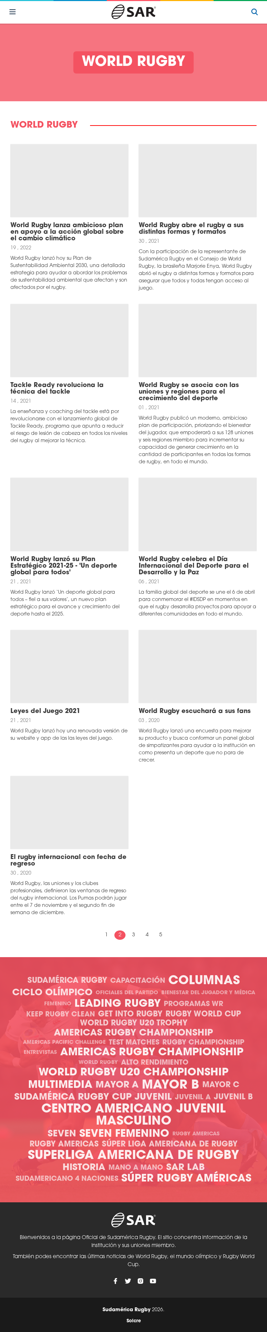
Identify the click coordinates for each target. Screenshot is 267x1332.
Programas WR (193, 1004)
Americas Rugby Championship (133, 1033)
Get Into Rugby (130, 1015)
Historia (84, 1167)
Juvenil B (233, 1097)
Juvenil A (193, 1097)
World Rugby (98, 1062)
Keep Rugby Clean (60, 1014)
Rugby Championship (203, 1042)
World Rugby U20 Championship (133, 1072)
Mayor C (220, 1085)
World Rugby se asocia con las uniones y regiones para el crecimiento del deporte (189, 392)
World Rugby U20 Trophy (133, 1024)
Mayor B (170, 1086)
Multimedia (60, 1085)
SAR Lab (185, 1167)
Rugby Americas (196, 1134)
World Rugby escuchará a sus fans (195, 711)
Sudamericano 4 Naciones (67, 1179)
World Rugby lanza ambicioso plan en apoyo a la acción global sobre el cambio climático (67, 232)
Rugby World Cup (203, 1015)
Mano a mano (135, 1168)
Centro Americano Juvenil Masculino (133, 1115)
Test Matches (134, 1042)
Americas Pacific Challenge (64, 1042)
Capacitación (137, 981)
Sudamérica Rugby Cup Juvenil (93, 1097)
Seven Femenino (124, 1134)
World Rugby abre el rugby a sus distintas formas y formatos (191, 228)
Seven (62, 1134)
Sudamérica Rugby (67, 981)
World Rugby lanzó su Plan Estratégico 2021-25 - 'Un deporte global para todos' (63, 566)
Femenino (57, 1004)
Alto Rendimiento (154, 1062)
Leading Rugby (117, 1004)
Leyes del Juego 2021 (45, 711)
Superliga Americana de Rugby (133, 1156)
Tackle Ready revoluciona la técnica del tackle (57, 388)
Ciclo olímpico (52, 993)
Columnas (204, 981)
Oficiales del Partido (127, 993)
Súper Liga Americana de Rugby (169, 1145)
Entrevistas (40, 1052)
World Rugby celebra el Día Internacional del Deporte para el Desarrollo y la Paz (194, 566)
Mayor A (117, 1085)
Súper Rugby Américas (186, 1179)
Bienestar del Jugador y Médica (208, 993)
